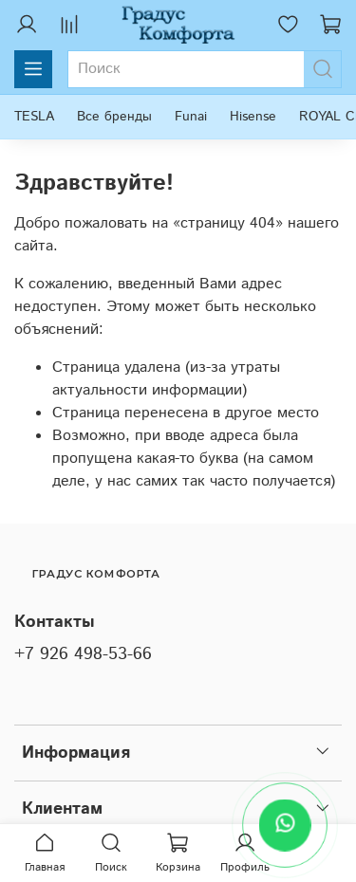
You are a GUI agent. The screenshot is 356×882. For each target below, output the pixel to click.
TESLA (34, 116)
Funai (191, 116)
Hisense (253, 116)
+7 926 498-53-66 (83, 654)
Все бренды (114, 116)
